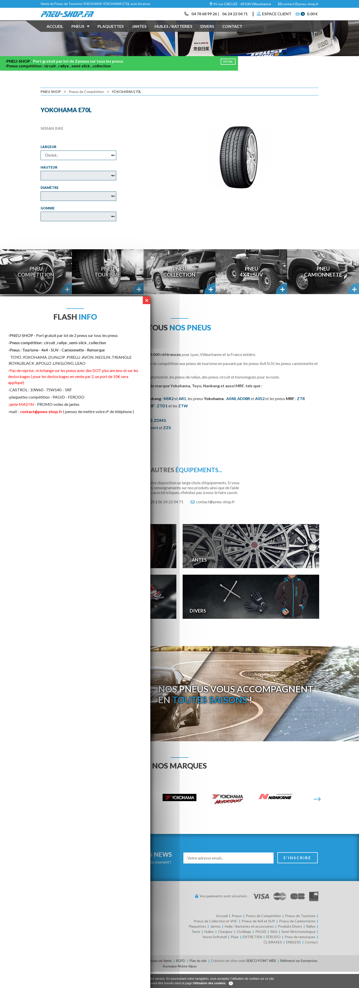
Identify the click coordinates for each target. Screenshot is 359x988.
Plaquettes (110, 33)
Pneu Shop (51, 108)
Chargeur (225, 948)
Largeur (48, 164)
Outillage (244, 948)
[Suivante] (317, 816)
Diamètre (50, 204)
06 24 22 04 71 (232, 17)
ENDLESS (293, 959)
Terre (195, 948)
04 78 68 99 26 (199, 17)
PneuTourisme (107, 288)
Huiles (209, 948)
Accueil (55, 33)
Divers (207, 33)
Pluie (234, 953)
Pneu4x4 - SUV (251, 288)
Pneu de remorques (300, 953)
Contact (232, 33)
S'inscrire (298, 874)
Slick (273, 948)
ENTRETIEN (252, 953)
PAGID (260, 948)
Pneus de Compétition (86, 108)
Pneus (80, 33)
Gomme (48, 225)
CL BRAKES (273, 959)
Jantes (139, 33)
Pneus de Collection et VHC (216, 938)
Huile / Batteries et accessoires (249, 943)
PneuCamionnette (323, 288)
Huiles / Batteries (173, 33)
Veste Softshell (214, 953)
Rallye (310, 943)
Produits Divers (290, 943)
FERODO (273, 953)
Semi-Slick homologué (298, 948)
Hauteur (49, 184)
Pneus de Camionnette (297, 938)
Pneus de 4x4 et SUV (258, 938)
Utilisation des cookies (209, 983)
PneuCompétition (36, 288)
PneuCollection (179, 288)
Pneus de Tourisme (300, 932)
